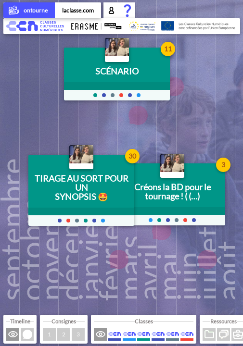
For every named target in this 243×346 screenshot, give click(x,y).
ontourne (29, 11)
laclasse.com (78, 10)
